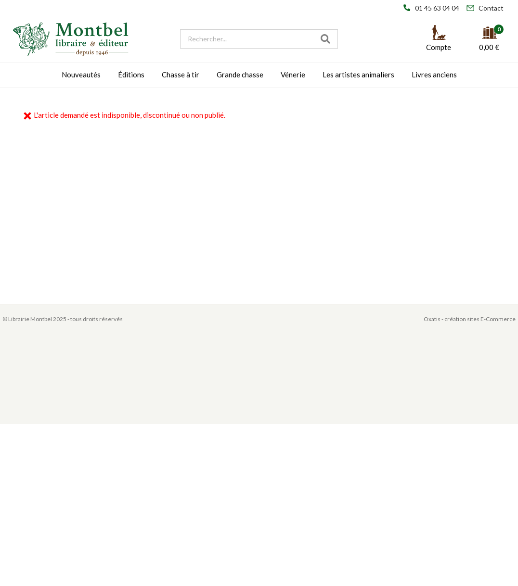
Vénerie (293, 74)
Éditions (131, 74)
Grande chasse (240, 74)
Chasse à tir (180, 74)
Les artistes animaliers (358, 74)
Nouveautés (81, 74)
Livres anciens (434, 74)
